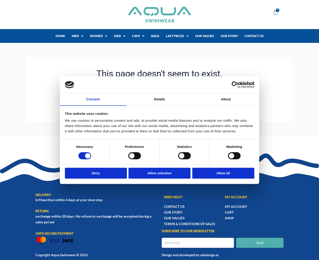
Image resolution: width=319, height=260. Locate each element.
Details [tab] (159, 99)
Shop (229, 218)
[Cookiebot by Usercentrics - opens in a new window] (235, 84)
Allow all (223, 173)
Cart (229, 212)
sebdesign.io (209, 255)
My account (236, 206)
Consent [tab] (93, 99)
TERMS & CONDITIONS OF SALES (189, 224)
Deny (96, 173)
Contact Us (174, 206)
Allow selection (159, 173)
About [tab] (226, 99)
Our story (173, 212)
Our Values (174, 218)
